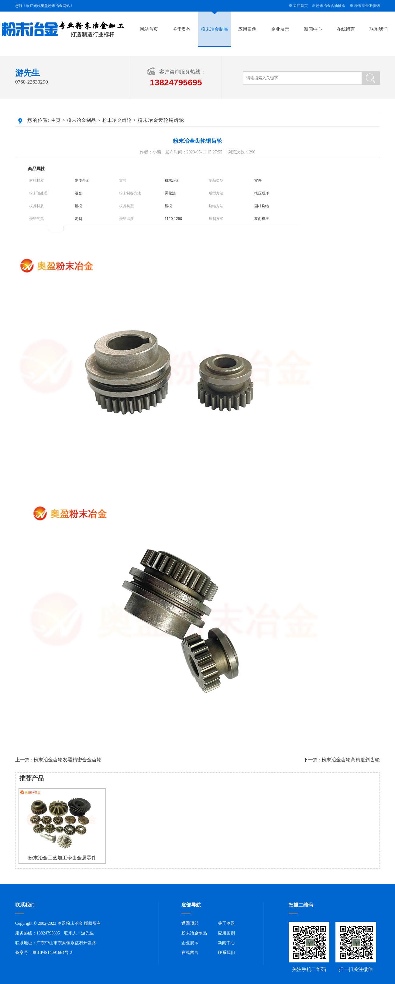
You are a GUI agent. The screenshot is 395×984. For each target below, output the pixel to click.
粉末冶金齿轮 (117, 120)
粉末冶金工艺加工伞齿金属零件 (62, 857)
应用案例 (247, 29)
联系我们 (378, 29)
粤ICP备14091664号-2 (52, 952)
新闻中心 (313, 29)
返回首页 (300, 6)
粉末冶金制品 (214, 29)
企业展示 (280, 29)
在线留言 (346, 29)
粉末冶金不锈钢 (367, 6)
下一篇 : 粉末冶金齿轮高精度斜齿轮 (341, 759)
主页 (56, 120)
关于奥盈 (182, 29)
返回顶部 (189, 923)
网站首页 (149, 29)
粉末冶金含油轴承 (330, 6)
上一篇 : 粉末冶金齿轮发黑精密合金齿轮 (58, 759)
